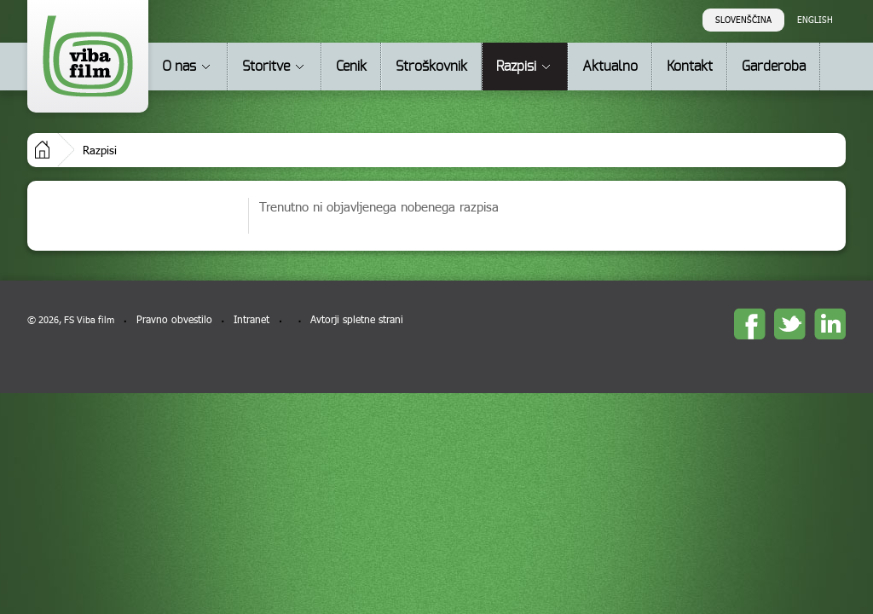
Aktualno (610, 66)
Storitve (266, 66)
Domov (42, 150)
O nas (179, 66)
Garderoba (774, 66)
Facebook (750, 323)
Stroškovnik (431, 66)
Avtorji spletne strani (356, 319)
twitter (790, 323)
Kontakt (690, 66)
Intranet (251, 319)
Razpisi (516, 66)
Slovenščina (743, 19)
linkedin (830, 323)
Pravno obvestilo (174, 319)
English (815, 19)
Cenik (351, 66)
